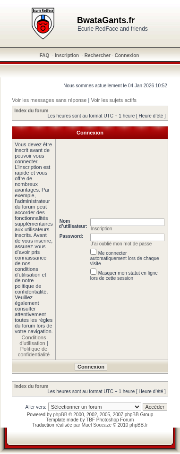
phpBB (60, 414)
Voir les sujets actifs (114, 100)
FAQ (45, 55)
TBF (90, 419)
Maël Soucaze (96, 425)
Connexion (127, 55)
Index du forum (31, 110)
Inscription (67, 55)
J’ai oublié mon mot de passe (121, 243)
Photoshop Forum (115, 419)
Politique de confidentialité (34, 351)
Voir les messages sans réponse (49, 100)
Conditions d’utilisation (32, 340)
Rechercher (98, 55)
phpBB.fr (138, 425)
